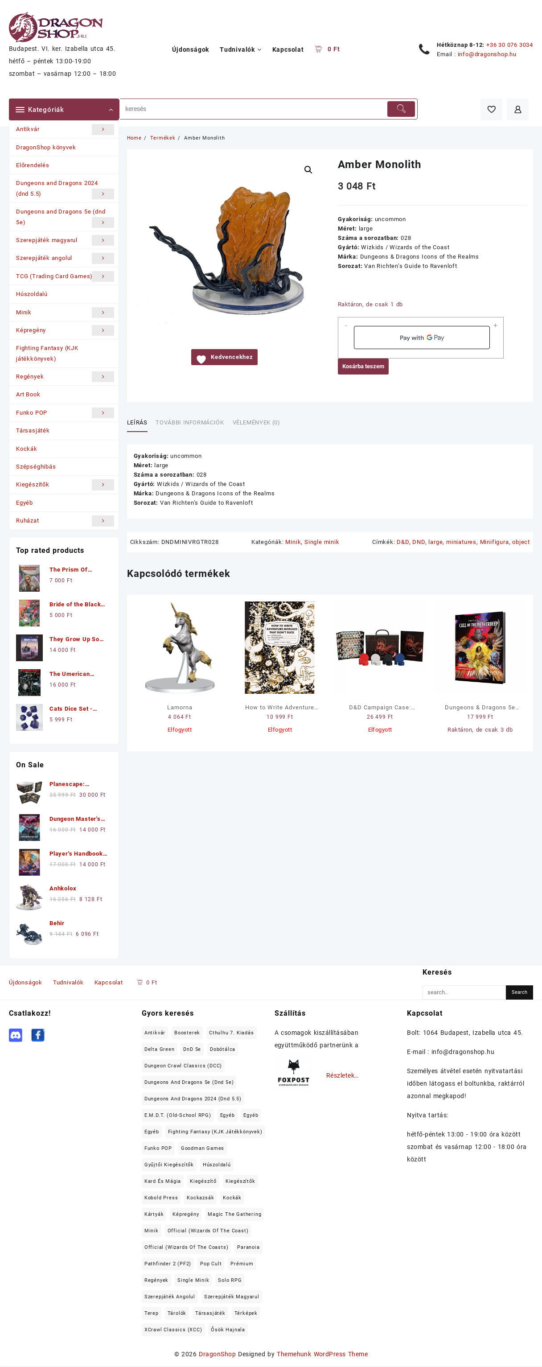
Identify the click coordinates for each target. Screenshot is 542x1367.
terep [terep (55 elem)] (151, 1313)
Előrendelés (32, 165)
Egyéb (24, 502)
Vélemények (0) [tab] (256, 422)
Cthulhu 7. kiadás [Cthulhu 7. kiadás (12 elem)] (231, 1033)
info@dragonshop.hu (487, 54)
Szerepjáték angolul (65, 258)
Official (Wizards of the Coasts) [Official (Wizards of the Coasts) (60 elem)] (186, 1247)
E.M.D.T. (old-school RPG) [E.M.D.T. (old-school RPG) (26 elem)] (177, 1115)
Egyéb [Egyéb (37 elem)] (250, 1115)
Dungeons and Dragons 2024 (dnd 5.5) (65, 189)
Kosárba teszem (363, 366)
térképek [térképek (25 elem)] (246, 1313)
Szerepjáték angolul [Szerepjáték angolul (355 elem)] (169, 1297)
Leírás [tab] (137, 422)
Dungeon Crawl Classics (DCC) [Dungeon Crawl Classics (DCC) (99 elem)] (183, 1066)
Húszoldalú (32, 294)
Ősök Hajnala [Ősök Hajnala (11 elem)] (228, 1330)
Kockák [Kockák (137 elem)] (232, 1198)
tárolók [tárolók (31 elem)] (177, 1313)
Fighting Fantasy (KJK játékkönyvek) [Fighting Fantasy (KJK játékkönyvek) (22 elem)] (215, 1132)
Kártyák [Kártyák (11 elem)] (154, 1214)
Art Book (28, 394)
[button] (308, 170)
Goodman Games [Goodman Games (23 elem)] (202, 1148)
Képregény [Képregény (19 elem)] (185, 1214)
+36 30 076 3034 (509, 44)
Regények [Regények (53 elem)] (156, 1280)
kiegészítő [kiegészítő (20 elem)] (203, 1181)
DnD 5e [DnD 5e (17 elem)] (192, 1049)
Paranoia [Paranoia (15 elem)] (248, 1247)
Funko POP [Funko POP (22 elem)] (158, 1148)
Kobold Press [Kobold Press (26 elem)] (161, 1198)
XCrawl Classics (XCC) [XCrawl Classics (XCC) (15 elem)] (173, 1330)
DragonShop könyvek (46, 147)
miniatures (461, 542)
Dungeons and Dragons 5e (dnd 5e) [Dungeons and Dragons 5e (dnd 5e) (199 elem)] (189, 1082)
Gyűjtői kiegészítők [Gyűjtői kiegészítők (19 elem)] (169, 1165)
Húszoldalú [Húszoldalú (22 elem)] (217, 1165)
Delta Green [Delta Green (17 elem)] (159, 1049)
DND (418, 542)
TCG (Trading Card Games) (65, 276)
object (521, 542)
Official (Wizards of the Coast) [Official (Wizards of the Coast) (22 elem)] (208, 1231)
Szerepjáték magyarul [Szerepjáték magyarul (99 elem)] (231, 1297)
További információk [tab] (190, 422)
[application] (422, 337)
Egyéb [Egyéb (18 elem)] (151, 1132)
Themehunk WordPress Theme (322, 1354)
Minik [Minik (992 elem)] (151, 1231)
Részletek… (342, 1075)
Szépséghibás (36, 466)
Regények (65, 376)
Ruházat (65, 520)
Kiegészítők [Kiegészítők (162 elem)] (240, 1181)
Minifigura (494, 542)
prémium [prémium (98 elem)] (242, 1264)
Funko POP (65, 413)
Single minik (322, 542)
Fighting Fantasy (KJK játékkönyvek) (47, 353)
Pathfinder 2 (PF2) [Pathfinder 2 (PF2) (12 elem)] (167, 1264)
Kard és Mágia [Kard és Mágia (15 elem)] (162, 1181)
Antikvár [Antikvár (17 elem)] (154, 1033)
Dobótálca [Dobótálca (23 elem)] (222, 1049)
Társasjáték (33, 430)
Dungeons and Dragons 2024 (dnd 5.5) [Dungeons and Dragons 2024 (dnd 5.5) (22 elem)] (193, 1099)
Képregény (65, 330)
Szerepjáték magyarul (65, 240)
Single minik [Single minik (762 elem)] (193, 1280)
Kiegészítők (65, 484)
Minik (65, 312)
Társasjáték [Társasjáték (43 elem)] (210, 1313)
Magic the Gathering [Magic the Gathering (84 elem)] (234, 1214)
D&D (403, 542)
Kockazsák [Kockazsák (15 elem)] (200, 1198)
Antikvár (65, 129)
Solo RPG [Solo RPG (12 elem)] (230, 1280)
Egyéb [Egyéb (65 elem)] (227, 1115)
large (435, 542)
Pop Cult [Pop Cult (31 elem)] (211, 1264)
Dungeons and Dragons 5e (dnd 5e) (65, 218)
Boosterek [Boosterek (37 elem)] (187, 1033)
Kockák (26, 448)
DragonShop (217, 1354)
